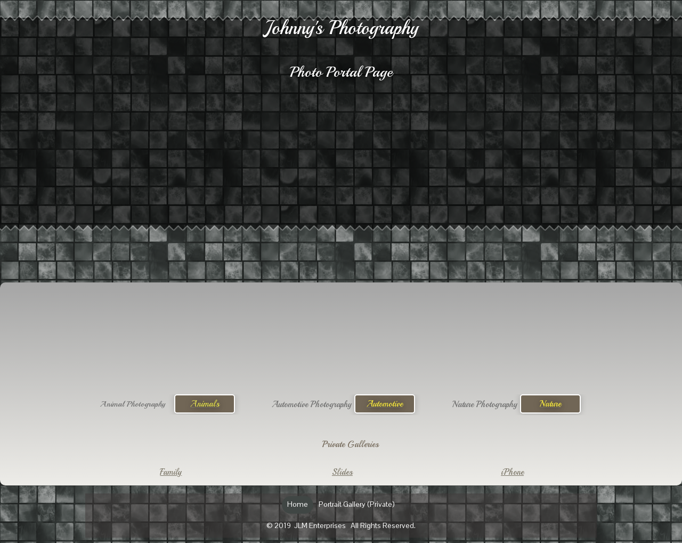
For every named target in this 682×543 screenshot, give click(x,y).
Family (171, 472)
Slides (342, 472)
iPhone (512, 472)
